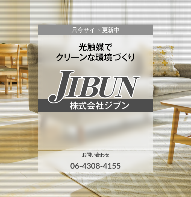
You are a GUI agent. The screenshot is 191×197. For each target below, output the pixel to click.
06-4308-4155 (95, 165)
